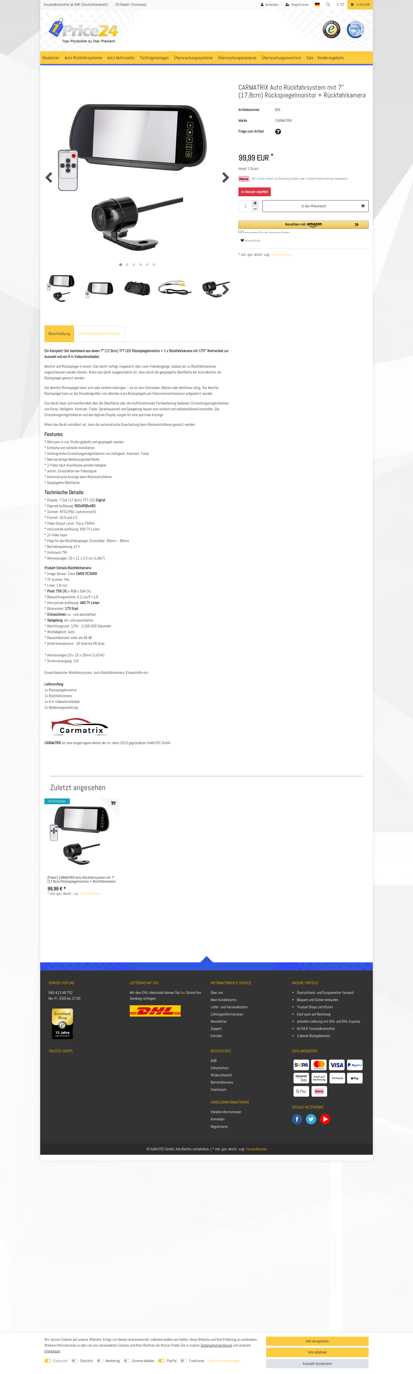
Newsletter (219, 1021)
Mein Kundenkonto (223, 999)
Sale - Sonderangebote (325, 58)
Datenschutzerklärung (216, 1345)
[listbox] (81, 835)
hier (182, 992)
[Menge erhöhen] (255, 203)
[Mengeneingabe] (245, 206)
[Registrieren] (297, 4)
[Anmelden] (269, 4)
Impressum (218, 1089)
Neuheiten (50, 58)
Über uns (217, 992)
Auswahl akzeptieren (317, 1363)
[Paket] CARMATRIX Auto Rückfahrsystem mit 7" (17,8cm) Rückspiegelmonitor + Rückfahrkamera (81, 880)
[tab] (59, 333)
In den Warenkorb (333, 206)
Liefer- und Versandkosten (229, 1006)
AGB (213, 1060)
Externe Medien (143, 1360)
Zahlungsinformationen (227, 1014)
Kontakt (216, 1035)
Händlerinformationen (226, 1111)
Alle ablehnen (317, 1352)
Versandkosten (281, 254)
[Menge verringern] (255, 209)
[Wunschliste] (340, 4)
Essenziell (60, 1360)
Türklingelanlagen (154, 58)
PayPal (172, 1360)
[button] (303, 227)
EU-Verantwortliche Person (99, 333)
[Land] (317, 4)
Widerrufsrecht (221, 1075)
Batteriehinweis (222, 1082)
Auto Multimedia (120, 58)
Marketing (113, 1360)
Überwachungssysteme (193, 58)
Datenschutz (220, 1067)
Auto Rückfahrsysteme (83, 58)
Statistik (86, 1360)
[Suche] (328, 4)
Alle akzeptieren (317, 1341)
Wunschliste (250, 240)
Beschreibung (59, 333)
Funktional (196, 1360)
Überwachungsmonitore (281, 58)
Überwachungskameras (237, 58)
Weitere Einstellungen (224, 1360)
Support (216, 1028)
